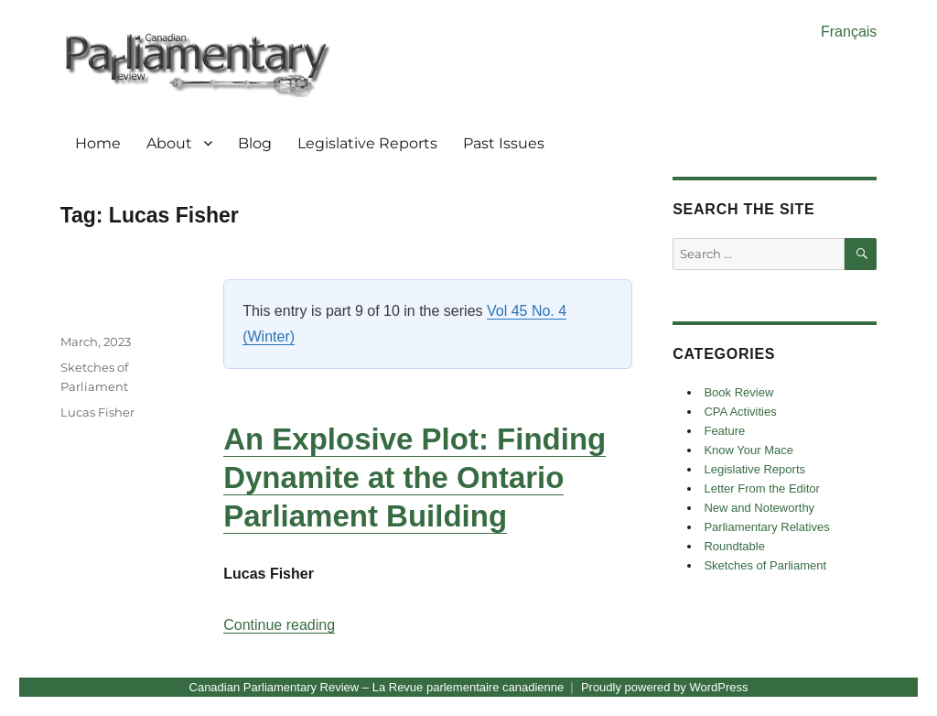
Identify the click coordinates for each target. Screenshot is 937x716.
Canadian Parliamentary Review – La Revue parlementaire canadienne (377, 687)
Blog (255, 143)
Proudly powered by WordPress (665, 687)
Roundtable (734, 546)
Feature (724, 431)
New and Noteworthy (759, 508)
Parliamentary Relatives (766, 527)
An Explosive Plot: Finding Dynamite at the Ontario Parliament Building (414, 477)
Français (849, 31)
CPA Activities (740, 411)
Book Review (738, 392)
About (169, 143)
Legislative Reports (367, 143)
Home (98, 143)
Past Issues (503, 143)
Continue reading (279, 625)
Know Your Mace (748, 450)
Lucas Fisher (97, 412)
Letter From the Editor (761, 488)
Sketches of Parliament (765, 565)
